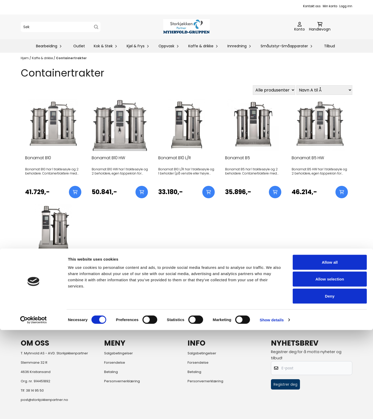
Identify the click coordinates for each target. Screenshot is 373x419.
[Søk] (61, 27)
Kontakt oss (312, 6)
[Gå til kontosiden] (299, 27)
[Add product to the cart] (75, 192)
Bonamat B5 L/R (41, 262)
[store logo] (186, 27)
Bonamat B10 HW (108, 158)
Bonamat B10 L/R (174, 158)
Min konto (330, 6)
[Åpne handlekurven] (320, 27)
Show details (272, 409)
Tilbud (329, 46)
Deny (329, 385)
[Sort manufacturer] (274, 90)
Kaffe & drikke (43, 58)
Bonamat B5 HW (308, 158)
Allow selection (329, 368)
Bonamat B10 (38, 158)
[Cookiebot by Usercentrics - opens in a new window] (33, 409)
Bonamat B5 (237, 158)
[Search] (96, 27)
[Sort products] (324, 90)
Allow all (330, 351)
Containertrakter (71, 58)
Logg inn (345, 6)
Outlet (79, 46)
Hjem (25, 58)
